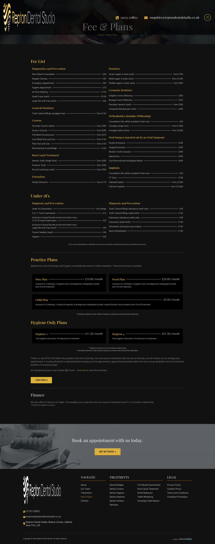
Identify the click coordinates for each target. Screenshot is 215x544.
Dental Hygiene (117, 493)
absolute (185, 539)
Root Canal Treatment (148, 489)
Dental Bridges (117, 485)
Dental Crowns (117, 489)
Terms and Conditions (177, 493)
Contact (84, 501)
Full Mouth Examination (149, 485)
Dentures (114, 504)
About (84, 485)
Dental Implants (117, 497)
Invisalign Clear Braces (148, 501)
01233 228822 (127, 17)
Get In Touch (107, 451)
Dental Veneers (117, 501)
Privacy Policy (174, 485)
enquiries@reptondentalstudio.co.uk (171, 17)
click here (81, 370)
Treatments (86, 493)
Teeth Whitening (145, 497)
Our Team (85, 489)
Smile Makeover (145, 493)
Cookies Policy (174, 489)
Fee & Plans (86, 497)
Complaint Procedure (177, 497)
